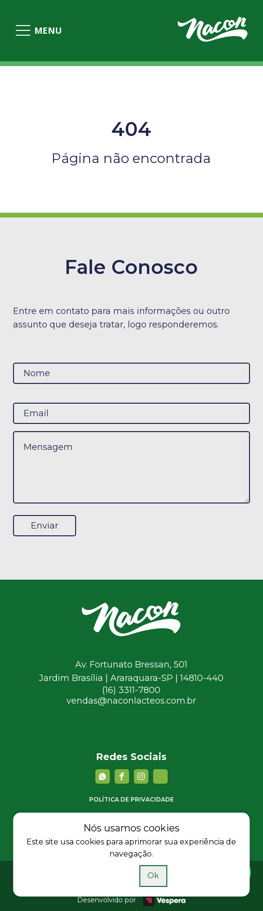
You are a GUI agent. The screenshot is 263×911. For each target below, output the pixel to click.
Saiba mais (114, 875)
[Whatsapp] (102, 776)
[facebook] (122, 776)
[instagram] (141, 776)
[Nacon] (131, 633)
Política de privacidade (131, 799)
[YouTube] (160, 776)
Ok (153, 875)
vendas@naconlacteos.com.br (131, 700)
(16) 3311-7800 (131, 690)
